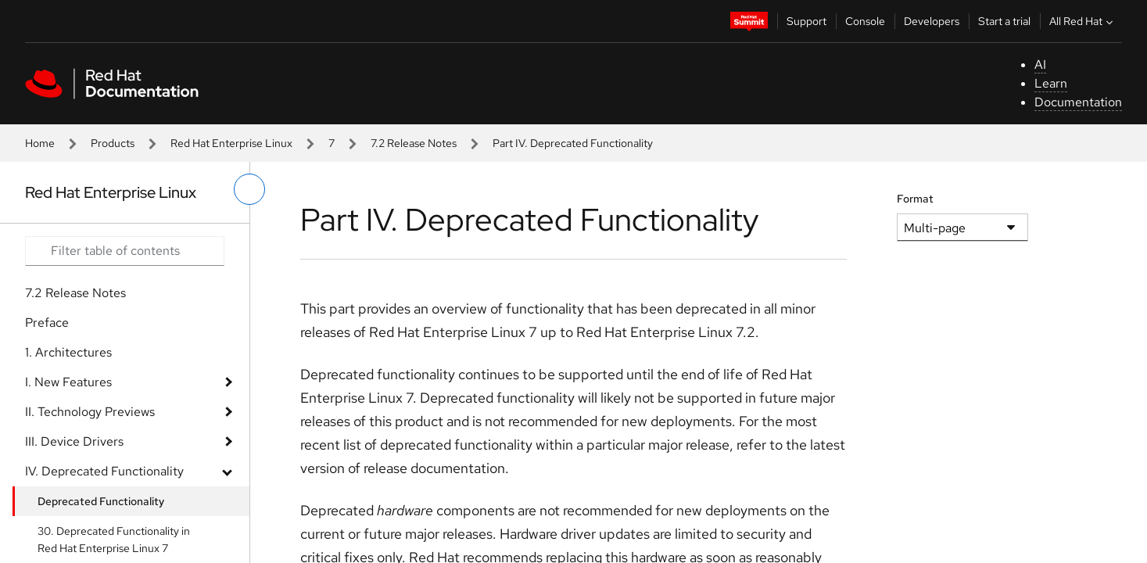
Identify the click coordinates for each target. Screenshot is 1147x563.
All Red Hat (1083, 21)
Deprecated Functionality (101, 501)
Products (112, 143)
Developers (931, 21)
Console (865, 21)
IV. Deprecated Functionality (104, 471)
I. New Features (68, 382)
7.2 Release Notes (414, 143)
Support (806, 21)
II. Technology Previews (90, 411)
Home (40, 143)
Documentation (1078, 102)
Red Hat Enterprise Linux (231, 143)
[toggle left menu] (249, 189)
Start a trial (1004, 21)
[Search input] (124, 251)
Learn (1050, 83)
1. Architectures (68, 352)
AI (1040, 64)
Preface (47, 322)
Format (915, 199)
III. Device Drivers (74, 441)
